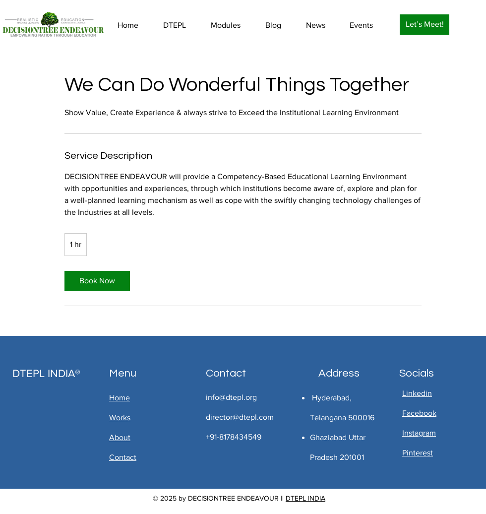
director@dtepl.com (240, 417)
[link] (97, 281)
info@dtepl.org (231, 397)
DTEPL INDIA (305, 498)
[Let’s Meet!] (424, 24)
